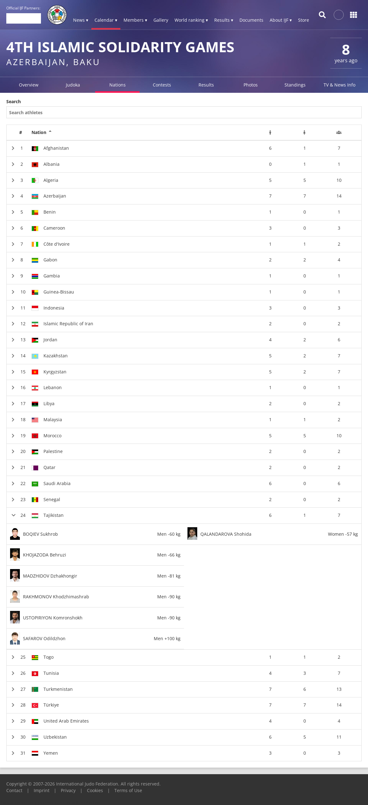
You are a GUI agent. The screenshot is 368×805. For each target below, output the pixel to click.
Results (206, 85)
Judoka (73, 85)
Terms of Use (128, 790)
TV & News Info (339, 85)
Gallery (160, 20)
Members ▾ (135, 20)
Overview (28, 85)
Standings (295, 85)
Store (303, 20)
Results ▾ (223, 20)
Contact (14, 790)
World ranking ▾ (191, 20)
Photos (251, 85)
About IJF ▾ (281, 20)
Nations (117, 85)
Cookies (95, 790)
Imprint (41, 790)
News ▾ (80, 20)
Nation (42, 132)
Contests (162, 85)
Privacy (68, 790)
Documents (251, 20)
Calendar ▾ (106, 20)
